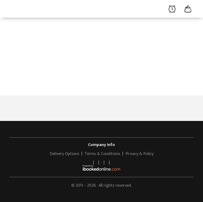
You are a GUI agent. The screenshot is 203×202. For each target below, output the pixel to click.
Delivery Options (64, 153)
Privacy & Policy (140, 153)
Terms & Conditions (102, 153)
